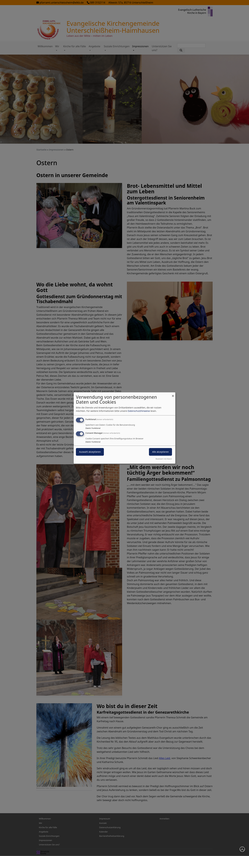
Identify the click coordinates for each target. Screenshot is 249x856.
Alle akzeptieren (160, 451)
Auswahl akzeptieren (90, 451)
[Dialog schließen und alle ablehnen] (173, 394)
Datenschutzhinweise (139, 410)
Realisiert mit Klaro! (164, 459)
